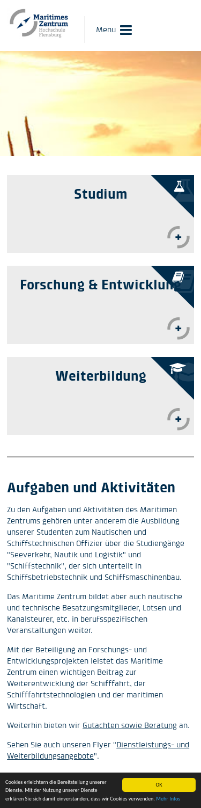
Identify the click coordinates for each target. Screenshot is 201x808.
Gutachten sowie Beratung (130, 725)
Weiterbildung (100, 375)
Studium (101, 193)
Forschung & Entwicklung (100, 284)
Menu (106, 29)
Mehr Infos (168, 799)
